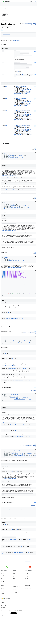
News (2, 578)
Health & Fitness (15, 575)
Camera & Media (15, 576)
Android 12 (2, 590)
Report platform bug (28, 585)
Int (19, 63)
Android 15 (2, 585)
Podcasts (2, 581)
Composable (22, 55)
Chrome (2, 602)
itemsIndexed (26, 110)
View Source (33, 24)
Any (21, 54)
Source (2, 576)
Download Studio (15, 591)
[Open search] (23, 1)
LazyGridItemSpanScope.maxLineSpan (14, 267)
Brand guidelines (10, 610)
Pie (1, 594)
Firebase (2, 604)
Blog (2, 579)
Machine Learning (16, 573)
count (18, 71)
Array (19, 87)
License (5, 610)
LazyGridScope (11, 35)
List (19, 99)
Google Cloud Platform (4, 605)
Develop (9, 8)
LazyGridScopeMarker (6, 34)
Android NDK (15, 592)
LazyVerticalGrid (16, 40)
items (15, 62)
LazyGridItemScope (27, 55)
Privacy (14, 578)
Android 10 (3, 593)
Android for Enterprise (4, 573)
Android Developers (4, 8)
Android (2, 572)
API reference (4, 4)
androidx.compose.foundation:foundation (29, 23)
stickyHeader (16, 74)
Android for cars (27, 576)
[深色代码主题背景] (35, 33)
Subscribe (14, 613)
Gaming (14, 572)
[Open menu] (2, 1)
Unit (16, 56)
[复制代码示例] (35, 270)
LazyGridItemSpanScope (22, 52)
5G (13, 579)
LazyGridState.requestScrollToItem (9, 175)
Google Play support (28, 588)
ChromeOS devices (28, 575)
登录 (35, 1)
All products (3, 607)
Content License (27, 561)
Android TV (26, 578)
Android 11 (2, 591)
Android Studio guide (16, 586)
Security (2, 575)
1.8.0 (35, 253)
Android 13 (2, 588)
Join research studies (28, 590)
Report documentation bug (29, 587)
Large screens (27, 572)
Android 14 (3, 587)
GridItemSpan (16, 53)
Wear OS (26, 573)
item (4, 153)
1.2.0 (35, 25)
